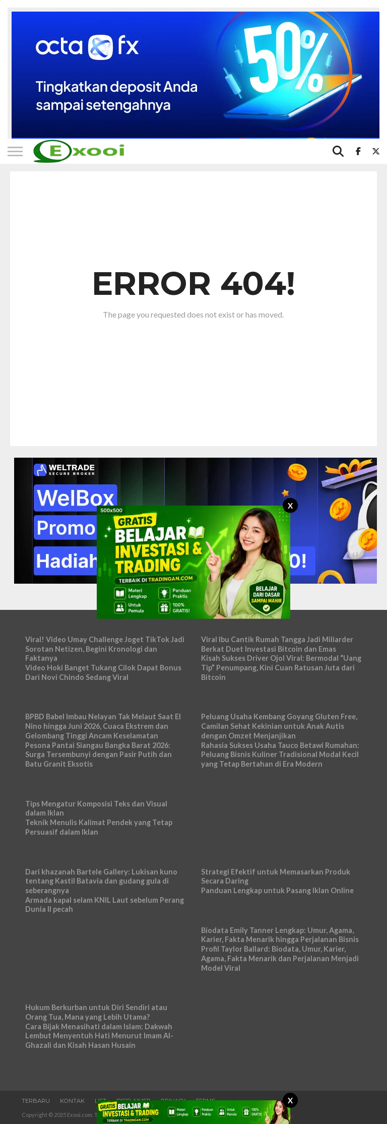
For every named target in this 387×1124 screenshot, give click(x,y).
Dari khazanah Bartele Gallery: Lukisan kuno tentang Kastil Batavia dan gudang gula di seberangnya (101, 881)
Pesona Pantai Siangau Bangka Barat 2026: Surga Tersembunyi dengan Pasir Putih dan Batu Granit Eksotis (98, 754)
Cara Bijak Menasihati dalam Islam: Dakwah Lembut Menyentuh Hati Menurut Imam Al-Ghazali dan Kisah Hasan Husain (99, 1035)
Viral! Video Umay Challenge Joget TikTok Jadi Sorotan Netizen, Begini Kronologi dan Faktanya (104, 648)
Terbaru (36, 1100)
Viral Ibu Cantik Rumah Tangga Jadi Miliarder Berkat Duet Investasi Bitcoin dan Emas (277, 644)
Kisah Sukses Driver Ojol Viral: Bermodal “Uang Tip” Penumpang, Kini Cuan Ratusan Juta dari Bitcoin (281, 667)
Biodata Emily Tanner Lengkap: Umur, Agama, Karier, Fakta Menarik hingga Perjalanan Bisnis (280, 935)
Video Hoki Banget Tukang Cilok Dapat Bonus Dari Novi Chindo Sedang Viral (103, 672)
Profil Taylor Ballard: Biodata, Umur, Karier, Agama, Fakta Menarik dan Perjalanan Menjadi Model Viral (280, 958)
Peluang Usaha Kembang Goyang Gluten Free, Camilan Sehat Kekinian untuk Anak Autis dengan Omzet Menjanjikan (279, 725)
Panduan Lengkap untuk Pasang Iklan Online (277, 890)
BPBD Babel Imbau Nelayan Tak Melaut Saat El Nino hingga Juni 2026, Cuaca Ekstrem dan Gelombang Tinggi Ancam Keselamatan (103, 725)
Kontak (72, 1100)
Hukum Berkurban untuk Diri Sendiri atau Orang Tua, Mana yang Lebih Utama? (96, 1012)
